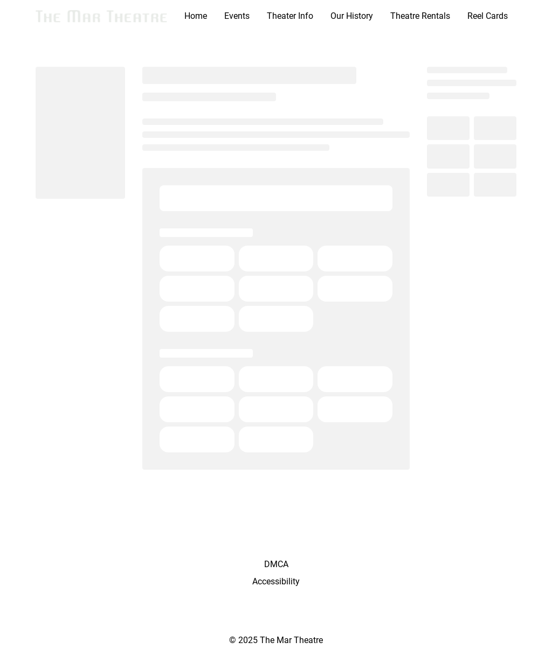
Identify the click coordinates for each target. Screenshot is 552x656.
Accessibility (276, 581)
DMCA (276, 564)
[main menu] (346, 16)
